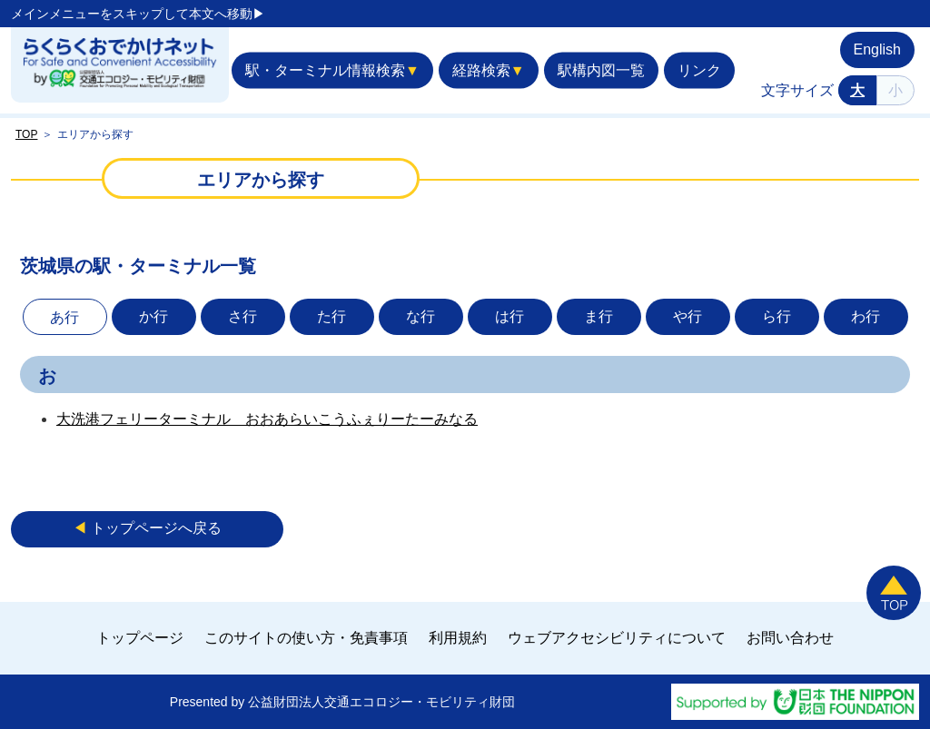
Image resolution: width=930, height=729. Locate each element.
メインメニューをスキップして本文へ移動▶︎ (138, 13)
